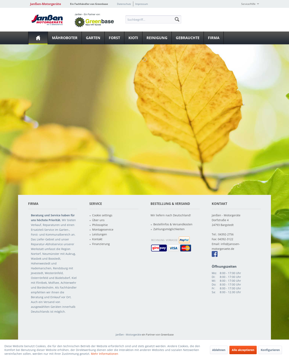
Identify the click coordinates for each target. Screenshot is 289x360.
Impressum (141, 4)
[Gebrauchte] (188, 38)
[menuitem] (153, 19)
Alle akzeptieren (243, 350)
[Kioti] (133, 38)
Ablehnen (218, 350)
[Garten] (93, 38)
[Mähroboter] (64, 38)
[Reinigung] (156, 38)
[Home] (38, 38)
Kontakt (97, 239)
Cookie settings (102, 215)
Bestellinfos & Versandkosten (172, 224)
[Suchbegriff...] (153, 19)
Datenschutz (124, 4)
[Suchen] (177, 19)
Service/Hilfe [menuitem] (248, 4)
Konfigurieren (270, 350)
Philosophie (100, 225)
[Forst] (114, 38)
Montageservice (102, 229)
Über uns (98, 220)
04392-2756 (226, 234)
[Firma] (213, 38)
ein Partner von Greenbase (158, 334)
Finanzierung (101, 244)
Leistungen (99, 234)
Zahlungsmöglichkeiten (169, 229)
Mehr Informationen (104, 354)
